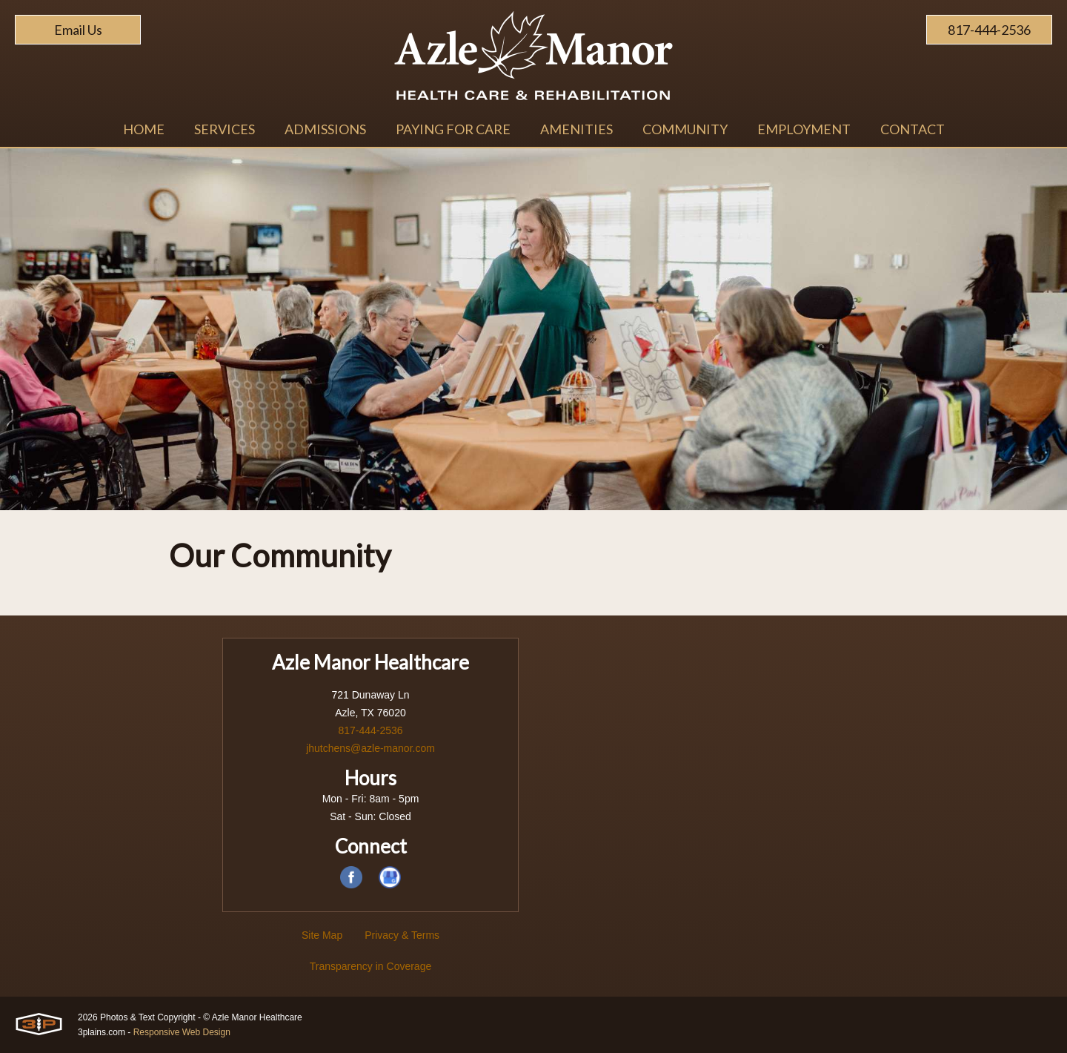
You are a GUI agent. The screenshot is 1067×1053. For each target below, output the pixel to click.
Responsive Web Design (181, 1032)
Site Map (322, 935)
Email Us (78, 30)
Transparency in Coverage (370, 966)
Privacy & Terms (402, 935)
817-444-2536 (989, 30)
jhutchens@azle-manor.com (370, 748)
